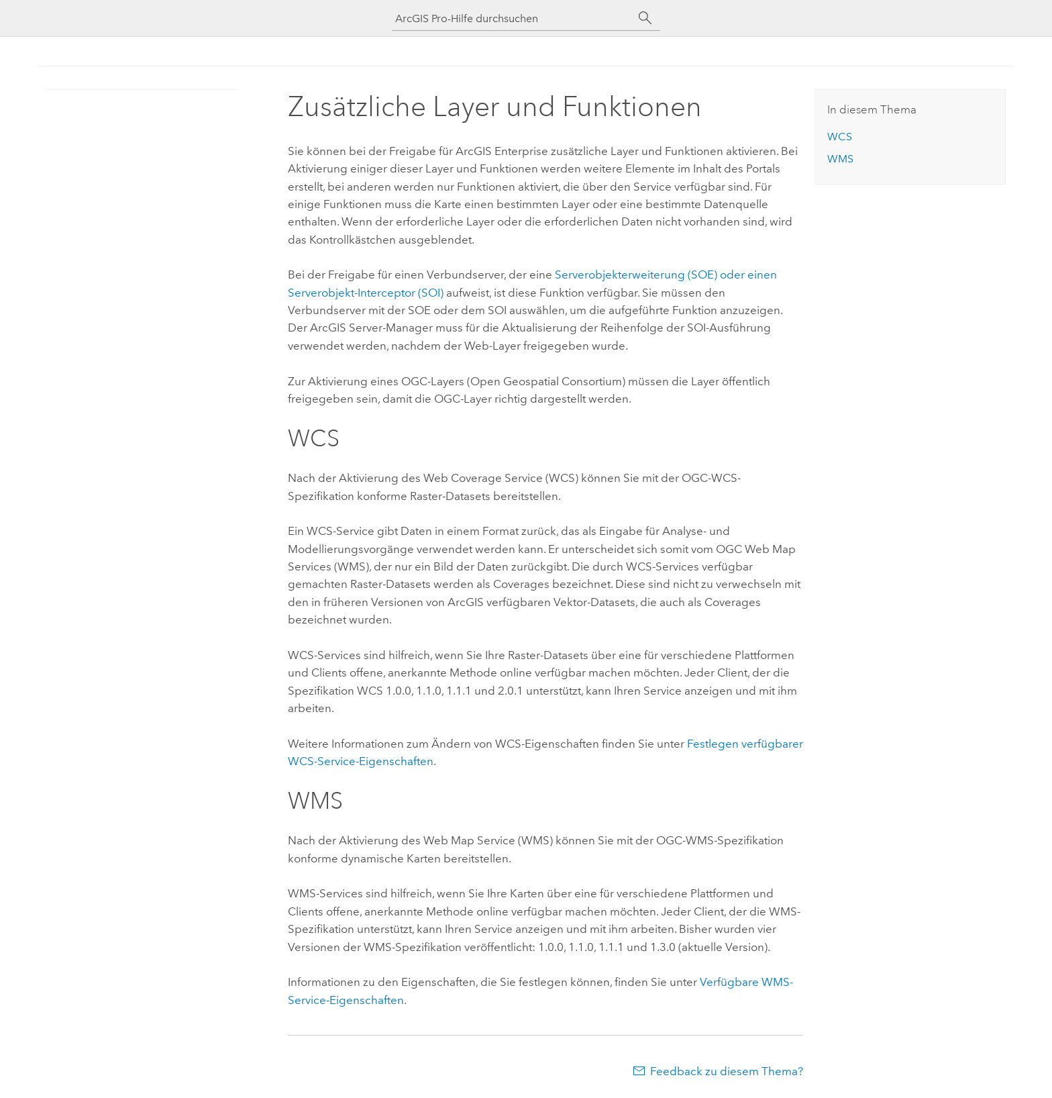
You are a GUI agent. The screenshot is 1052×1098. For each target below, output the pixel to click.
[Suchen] (645, 18)
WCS (839, 136)
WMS (840, 158)
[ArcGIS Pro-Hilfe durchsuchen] (512, 18)
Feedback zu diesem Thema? (726, 1071)
